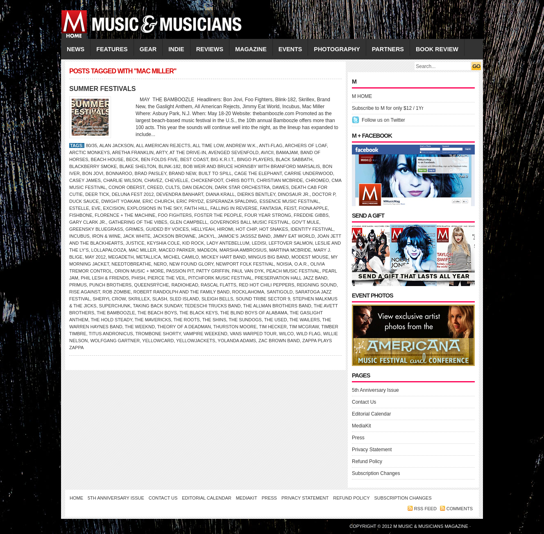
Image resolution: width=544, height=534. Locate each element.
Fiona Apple (313, 208)
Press (358, 438)
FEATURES (112, 49)
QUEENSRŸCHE (151, 284)
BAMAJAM (287, 152)
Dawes (280, 187)
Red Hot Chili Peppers (267, 284)
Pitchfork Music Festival (220, 277)
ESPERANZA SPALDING (231, 201)
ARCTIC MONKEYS (89, 152)
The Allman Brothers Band (277, 305)
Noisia (284, 263)
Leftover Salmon (291, 243)
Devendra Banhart (179, 194)
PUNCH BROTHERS (110, 284)
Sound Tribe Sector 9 (263, 298)
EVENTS (290, 49)
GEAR (148, 49)
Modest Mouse (310, 257)
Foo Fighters (175, 215)
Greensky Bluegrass (96, 229)
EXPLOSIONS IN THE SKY (154, 208)
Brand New (182, 173)
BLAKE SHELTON (137, 166)
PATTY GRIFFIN (212, 270)
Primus (78, 284)
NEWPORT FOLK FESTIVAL (245, 263)
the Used (275, 319)
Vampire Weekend (205, 333)
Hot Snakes (273, 229)
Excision (114, 208)
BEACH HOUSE (107, 159)
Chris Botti (240, 180)
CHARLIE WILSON (122, 180)
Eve (95, 208)
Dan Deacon (197, 187)
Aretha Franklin (133, 152)
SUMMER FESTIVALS (102, 88)
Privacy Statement (372, 449)
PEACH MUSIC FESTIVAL (293, 270)
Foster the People (218, 215)
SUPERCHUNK (115, 305)
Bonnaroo (119, 173)
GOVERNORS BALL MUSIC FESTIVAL (249, 222)
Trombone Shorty (158, 333)
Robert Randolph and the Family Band (182, 291)
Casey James (85, 180)
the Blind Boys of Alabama (253, 312)
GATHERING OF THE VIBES (138, 222)
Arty (162, 152)
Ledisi (259, 243)
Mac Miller (142, 250)
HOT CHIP (246, 229)
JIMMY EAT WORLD (294, 236)
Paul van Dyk (248, 270)
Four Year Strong (268, 215)
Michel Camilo (181, 257)
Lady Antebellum (227, 243)
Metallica (148, 257)
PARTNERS (388, 49)
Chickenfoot (207, 180)
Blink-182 (170, 166)
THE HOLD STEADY (111, 319)
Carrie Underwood (308, 173)
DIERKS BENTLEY (256, 194)
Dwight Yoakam (120, 201)
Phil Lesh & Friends (105, 277)
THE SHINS (214, 319)
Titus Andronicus (110, 333)
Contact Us (364, 402)
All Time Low (208, 145)
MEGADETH (121, 257)
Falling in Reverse (233, 208)
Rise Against (84, 291)
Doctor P (323, 194)
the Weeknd (140, 326)
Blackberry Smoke (93, 166)
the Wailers (304, 319)
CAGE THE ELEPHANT (258, 173)
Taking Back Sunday (157, 305)
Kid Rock (193, 243)
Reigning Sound (317, 284)
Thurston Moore (235, 326)
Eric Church (158, 201)
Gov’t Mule (305, 222)
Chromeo (317, 180)
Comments (460, 508)
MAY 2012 (95, 257)
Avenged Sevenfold (234, 152)
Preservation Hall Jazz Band (291, 277)
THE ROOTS (187, 319)
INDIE (176, 49)
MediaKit (361, 426)
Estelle (79, 208)
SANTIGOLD (280, 291)
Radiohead (184, 284)
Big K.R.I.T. (222, 159)
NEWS (75, 49)
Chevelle (176, 180)
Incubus (79, 236)
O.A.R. (301, 263)
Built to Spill (215, 173)
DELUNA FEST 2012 (133, 194)
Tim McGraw (304, 326)
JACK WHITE (136, 236)
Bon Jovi (92, 173)
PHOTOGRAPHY (337, 49)
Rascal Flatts (218, 284)
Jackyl (206, 236)
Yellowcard (158, 340)
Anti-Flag (270, 145)
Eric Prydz (190, 201)
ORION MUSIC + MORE (139, 270)
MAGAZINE (251, 49)
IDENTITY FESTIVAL (312, 229)
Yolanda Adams (237, 340)
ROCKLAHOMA (248, 291)
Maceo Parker (177, 250)
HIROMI (225, 229)
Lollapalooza (108, 250)
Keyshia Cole (163, 243)
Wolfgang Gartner (115, 340)
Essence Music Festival (289, 201)
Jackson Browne (174, 236)
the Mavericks (153, 319)
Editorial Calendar (371, 414)
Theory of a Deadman (184, 326)
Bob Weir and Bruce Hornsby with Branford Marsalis (251, 166)
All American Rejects (163, 145)
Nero (160, 263)
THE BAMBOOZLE (116, 312)
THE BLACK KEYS (198, 312)
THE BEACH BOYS (157, 312)
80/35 (91, 145)
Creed (155, 187)
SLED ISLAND (184, 298)
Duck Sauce (84, 201)
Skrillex (139, 298)
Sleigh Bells (217, 298)
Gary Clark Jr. (87, 222)
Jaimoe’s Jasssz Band (244, 236)
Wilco (286, 333)
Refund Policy (367, 461)
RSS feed (425, 508)
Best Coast (194, 159)
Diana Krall (220, 194)
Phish (138, 277)
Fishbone (80, 215)
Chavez (153, 180)
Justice (135, 243)
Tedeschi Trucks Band (212, 305)
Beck (132, 159)
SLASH (159, 298)
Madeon (207, 250)
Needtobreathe (131, 263)
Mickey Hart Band (223, 257)
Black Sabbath (294, 159)
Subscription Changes (376, 473)
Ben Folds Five (159, 159)
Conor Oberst (127, 187)
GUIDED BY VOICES (167, 229)
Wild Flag (308, 333)
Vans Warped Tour (253, 333)
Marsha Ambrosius (243, 250)
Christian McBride (280, 180)
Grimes (134, 229)
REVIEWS (209, 49)
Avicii (267, 152)
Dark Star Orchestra (242, 187)
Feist (290, 208)
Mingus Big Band (268, 257)
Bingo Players (255, 159)
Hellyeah (203, 229)
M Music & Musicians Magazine (431, 526)
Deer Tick (97, 194)
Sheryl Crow (109, 298)
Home (76, 497)
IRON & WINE (106, 236)
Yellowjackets (195, 340)
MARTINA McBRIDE (290, 250)
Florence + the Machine (125, 215)
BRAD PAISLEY (150, 173)
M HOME (362, 96)
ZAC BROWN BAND (279, 340)
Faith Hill (196, 208)
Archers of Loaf (306, 145)
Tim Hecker (273, 326)
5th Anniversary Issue (375, 390)
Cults (172, 187)
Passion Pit (180, 270)
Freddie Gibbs (311, 215)
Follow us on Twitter (383, 120)
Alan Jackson (117, 145)
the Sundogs (245, 319)
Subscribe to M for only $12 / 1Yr (388, 108)
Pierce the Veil (167, 277)
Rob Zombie (116, 291)
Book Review (437, 49)
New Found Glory (191, 263)
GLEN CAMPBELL (189, 222)
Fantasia (270, 208)
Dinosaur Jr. (294, 194)
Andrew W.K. (241, 145)
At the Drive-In (188, 152)
